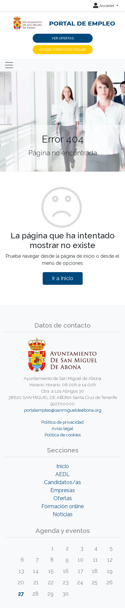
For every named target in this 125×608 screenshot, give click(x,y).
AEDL (62, 474)
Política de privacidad (62, 422)
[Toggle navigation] (9, 65)
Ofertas (62, 498)
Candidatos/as (62, 482)
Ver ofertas (63, 38)
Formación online (62, 506)
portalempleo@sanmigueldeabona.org (62, 410)
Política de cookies (63, 434)
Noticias (63, 514)
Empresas (62, 490)
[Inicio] (62, 19)
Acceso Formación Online (62, 49)
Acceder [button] (104, 5)
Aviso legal (62, 428)
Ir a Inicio (62, 278)
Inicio (62, 466)
